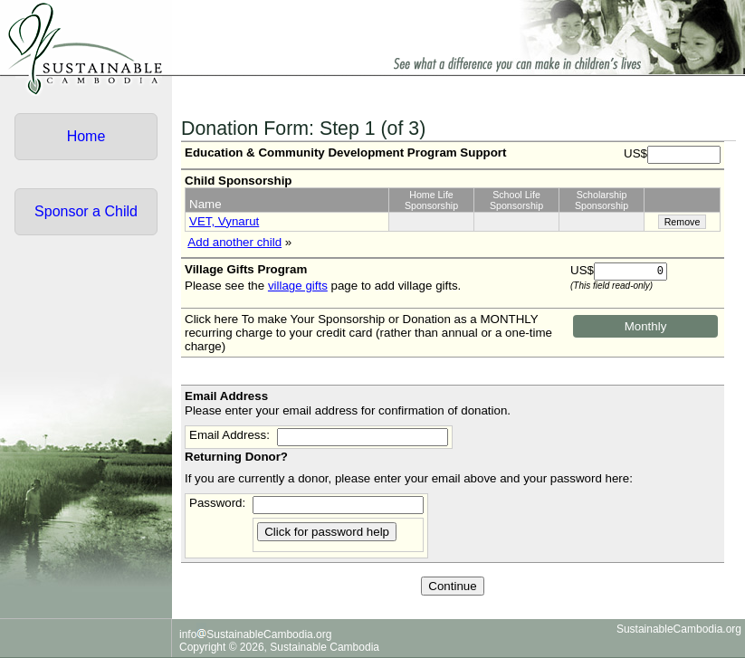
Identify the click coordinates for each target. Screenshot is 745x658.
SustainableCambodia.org (678, 629)
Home (86, 136)
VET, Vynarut (224, 221)
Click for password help (326, 532)
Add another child (234, 242)
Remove (682, 221)
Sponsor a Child (86, 211)
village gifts (298, 285)
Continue (452, 586)
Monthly (646, 326)
